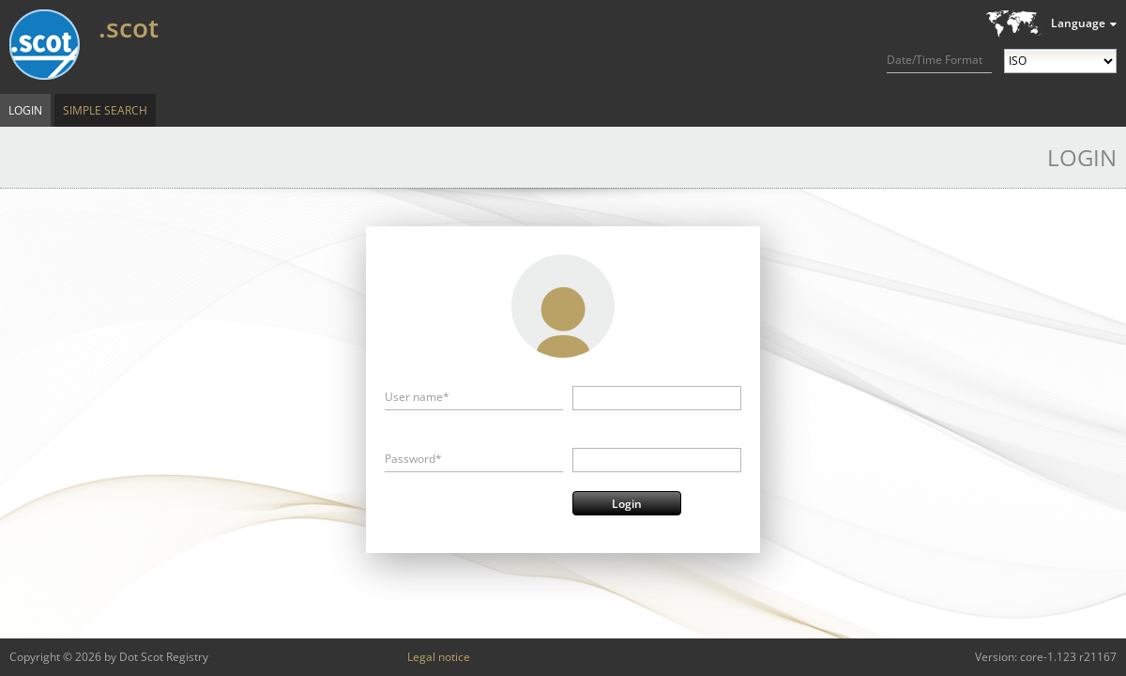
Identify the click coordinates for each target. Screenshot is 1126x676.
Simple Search (105, 110)
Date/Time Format (934, 60)
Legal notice (438, 657)
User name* (417, 397)
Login (25, 110)
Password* (413, 459)
